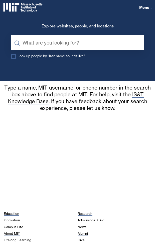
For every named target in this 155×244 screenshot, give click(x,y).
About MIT (12, 233)
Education (11, 214)
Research (85, 214)
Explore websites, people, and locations (78, 26)
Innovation (12, 220)
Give (81, 240)
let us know (100, 108)
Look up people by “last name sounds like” (51, 56)
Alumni (83, 233)
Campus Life (13, 227)
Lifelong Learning (17, 240)
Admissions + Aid (91, 220)
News (82, 227)
